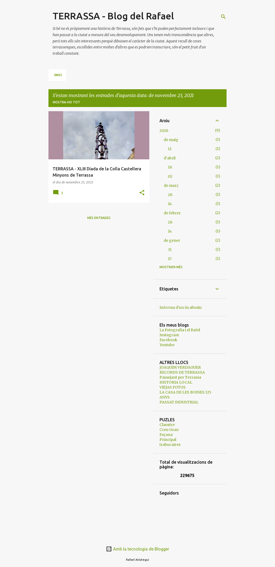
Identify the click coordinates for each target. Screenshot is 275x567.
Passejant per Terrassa (180, 377)
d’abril (169, 158)
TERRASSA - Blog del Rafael (113, 15)
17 (170, 258)
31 (170, 249)
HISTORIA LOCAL (176, 382)
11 (170, 149)
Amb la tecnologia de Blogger (137, 549)
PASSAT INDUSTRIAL (179, 402)
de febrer (172, 213)
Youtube (167, 345)
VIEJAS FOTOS (173, 387)
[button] (142, 193)
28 (170, 194)
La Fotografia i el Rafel (180, 330)
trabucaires (170, 444)
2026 (164, 130)
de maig (171, 139)
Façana (166, 434)
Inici (58, 75)
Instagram (169, 335)
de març (171, 185)
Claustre (167, 424)
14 (170, 203)
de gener (172, 240)
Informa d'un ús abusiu (181, 307)
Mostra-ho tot (66, 102)
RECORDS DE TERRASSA (182, 372)
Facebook (168, 340)
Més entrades (99, 218)
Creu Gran (169, 429)
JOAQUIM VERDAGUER (180, 367)
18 (170, 167)
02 (170, 176)
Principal (168, 439)
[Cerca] (223, 16)
